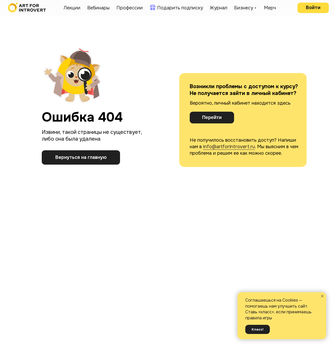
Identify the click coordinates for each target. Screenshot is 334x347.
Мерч (270, 8)
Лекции (71, 8)
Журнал (218, 8)
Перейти (212, 117)
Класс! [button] (258, 329)
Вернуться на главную (81, 157)
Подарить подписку (180, 8)
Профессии (129, 8)
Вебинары (98, 8)
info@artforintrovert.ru (229, 146)
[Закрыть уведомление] (322, 296)
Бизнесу (243, 8)
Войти (313, 7)
